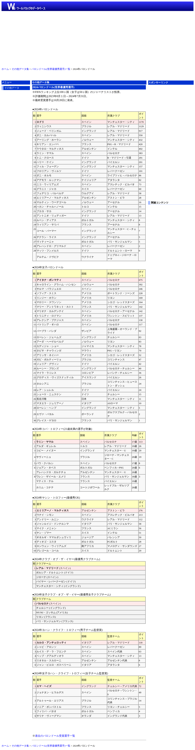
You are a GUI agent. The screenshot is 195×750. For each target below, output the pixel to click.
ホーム (5, 69)
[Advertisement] (97, 38)
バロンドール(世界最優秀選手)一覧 (50, 69)
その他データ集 (20, 69)
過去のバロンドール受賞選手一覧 (55, 735)
